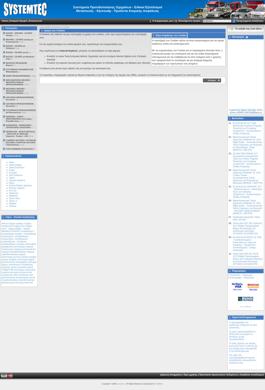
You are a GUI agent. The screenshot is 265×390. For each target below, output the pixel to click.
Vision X (13, 201)
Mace (11, 183)
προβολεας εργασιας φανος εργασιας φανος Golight (17, 267)
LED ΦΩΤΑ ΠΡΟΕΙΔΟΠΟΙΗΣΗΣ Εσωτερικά (20, 98)
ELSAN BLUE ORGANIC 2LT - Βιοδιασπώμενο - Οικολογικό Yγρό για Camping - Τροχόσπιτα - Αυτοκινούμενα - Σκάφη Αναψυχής (247, 191)
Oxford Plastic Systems (20, 185)
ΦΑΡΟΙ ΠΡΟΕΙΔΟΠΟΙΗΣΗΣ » (21, 76)
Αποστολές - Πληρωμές (241, 275)
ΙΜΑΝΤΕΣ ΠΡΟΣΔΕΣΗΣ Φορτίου (16, 64)
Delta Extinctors (16, 167)
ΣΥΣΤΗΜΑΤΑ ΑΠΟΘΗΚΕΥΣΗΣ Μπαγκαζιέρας (19, 70)
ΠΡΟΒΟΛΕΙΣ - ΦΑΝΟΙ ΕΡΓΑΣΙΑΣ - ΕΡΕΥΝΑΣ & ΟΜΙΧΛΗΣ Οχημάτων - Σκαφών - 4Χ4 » (20, 133)
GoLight (13, 172)
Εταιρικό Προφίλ (18, 21)
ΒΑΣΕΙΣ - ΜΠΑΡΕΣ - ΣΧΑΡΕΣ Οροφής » (19, 34)
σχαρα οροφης (16, 223)
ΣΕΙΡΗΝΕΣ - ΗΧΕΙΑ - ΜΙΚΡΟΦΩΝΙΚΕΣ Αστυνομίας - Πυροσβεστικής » (19, 118)
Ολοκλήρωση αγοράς (189, 21)
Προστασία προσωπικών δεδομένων (218, 374)
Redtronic (13, 193)
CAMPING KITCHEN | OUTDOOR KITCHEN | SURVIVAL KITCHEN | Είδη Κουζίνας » (21, 142)
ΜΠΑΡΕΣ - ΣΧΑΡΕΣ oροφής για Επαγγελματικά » (19, 40)
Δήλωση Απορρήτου (171, 374)
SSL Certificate (245, 307)
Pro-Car (13, 190)
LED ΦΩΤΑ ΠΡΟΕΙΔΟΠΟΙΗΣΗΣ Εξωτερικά (20, 105)
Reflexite (13, 196)
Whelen (13, 203)
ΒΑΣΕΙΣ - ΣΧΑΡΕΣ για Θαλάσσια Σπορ (20, 57)
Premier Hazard (16, 188)
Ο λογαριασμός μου (162, 21)
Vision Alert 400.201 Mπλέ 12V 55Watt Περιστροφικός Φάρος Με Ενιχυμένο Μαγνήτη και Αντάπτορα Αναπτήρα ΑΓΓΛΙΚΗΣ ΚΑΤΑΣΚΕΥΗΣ (248, 259)
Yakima (12, 206)
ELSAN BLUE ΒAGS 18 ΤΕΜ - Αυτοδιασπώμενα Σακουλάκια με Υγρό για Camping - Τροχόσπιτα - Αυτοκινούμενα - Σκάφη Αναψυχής (247, 243)
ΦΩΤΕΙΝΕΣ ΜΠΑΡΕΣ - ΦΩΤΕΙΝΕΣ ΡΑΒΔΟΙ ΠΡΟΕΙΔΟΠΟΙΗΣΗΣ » (17, 91)
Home (5, 21)
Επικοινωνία (35, 21)
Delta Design (15, 165)
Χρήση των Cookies (61, 27)
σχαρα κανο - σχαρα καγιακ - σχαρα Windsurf (17, 229)
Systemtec (121, 384)
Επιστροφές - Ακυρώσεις (242, 277)
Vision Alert (14, 198)
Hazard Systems (17, 180)
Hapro (12, 178)
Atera (11, 162)
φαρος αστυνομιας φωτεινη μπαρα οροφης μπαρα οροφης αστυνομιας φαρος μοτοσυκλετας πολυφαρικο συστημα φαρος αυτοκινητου (19, 259)
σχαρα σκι (19, 226)
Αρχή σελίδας (45, 27)
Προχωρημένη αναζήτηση (249, 21)
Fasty (11, 170)
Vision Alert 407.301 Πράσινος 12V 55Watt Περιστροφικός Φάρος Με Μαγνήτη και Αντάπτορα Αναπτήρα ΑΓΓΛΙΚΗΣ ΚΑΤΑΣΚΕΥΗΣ (247, 228)
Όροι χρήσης (190, 374)
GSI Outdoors (15, 175)
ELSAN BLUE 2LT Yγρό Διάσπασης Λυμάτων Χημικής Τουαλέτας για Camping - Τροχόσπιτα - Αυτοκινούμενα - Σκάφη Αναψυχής (247, 128)
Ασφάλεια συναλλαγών (252, 374)
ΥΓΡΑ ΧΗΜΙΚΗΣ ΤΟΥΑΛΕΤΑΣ (20, 149)
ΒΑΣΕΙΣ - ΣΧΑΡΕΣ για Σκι (18, 52)
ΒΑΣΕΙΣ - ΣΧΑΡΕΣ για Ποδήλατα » (15, 47)
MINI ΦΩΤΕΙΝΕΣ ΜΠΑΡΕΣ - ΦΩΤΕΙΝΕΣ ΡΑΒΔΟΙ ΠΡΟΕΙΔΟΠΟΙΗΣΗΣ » (18, 82)
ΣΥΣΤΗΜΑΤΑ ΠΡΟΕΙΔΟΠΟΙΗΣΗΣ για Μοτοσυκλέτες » (21, 111)
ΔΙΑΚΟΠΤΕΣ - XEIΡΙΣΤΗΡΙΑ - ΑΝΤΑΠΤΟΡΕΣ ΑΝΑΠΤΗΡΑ (19, 126)
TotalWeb (159, 384)
